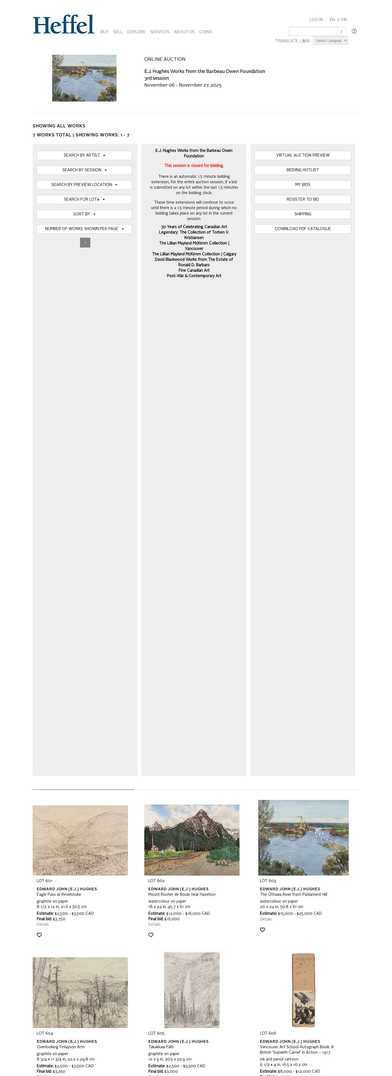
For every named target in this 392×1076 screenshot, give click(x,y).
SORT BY (84, 214)
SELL (118, 32)
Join (130, 863)
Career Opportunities (272, 948)
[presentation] (78, 883)
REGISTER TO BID (303, 199)
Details (43, 436)
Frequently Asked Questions (60, 932)
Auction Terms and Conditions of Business (181, 932)
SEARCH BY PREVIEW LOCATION (84, 185)
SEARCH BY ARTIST (84, 155)
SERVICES (159, 32)
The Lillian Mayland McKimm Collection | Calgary (194, 254)
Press (259, 937)
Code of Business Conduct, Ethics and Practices (186, 948)
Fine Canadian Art (194, 271)
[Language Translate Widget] (330, 40)
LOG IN (316, 20)
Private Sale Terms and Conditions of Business (185, 937)
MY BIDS (302, 185)
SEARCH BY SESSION (84, 170)
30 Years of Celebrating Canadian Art (194, 227)
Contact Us (264, 942)
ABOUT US (184, 32)
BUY (105, 32)
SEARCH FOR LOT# (84, 199)
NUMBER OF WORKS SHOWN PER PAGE (84, 229)
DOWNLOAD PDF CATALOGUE (303, 229)
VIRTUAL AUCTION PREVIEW (303, 155)
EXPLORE (136, 32)
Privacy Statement (52, 948)
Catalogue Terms (51, 937)
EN (332, 19)
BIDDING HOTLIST (303, 170)
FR (344, 19)
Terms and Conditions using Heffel (175, 942)
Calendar (262, 932)
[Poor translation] (20, 1010)
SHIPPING (303, 214)
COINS (205, 32)
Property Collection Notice (59, 942)
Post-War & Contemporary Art (194, 276)
